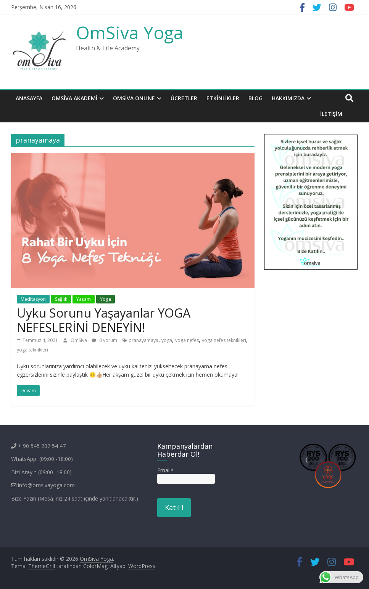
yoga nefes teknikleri (224, 340)
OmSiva (79, 340)
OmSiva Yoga (130, 32)
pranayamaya (143, 340)
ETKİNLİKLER (222, 98)
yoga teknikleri (32, 350)
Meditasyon (33, 299)
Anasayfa (29, 98)
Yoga (105, 299)
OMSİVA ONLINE (134, 98)
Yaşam (83, 299)
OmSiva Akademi (74, 98)
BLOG (255, 98)
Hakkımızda (288, 98)
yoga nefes (187, 340)
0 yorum (104, 340)
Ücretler (184, 98)
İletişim (331, 113)
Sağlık (61, 299)
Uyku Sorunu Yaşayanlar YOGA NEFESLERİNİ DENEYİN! (103, 320)
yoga (166, 340)
